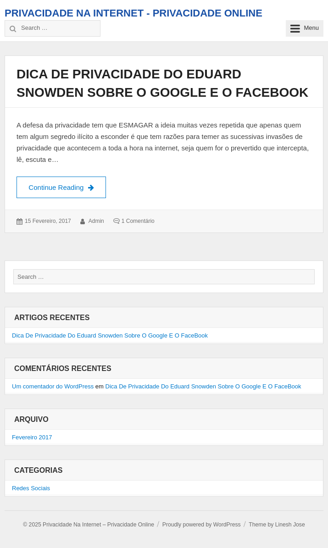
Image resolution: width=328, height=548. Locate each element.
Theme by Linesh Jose (277, 524)
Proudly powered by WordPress (201, 524)
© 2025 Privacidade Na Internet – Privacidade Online (88, 524)
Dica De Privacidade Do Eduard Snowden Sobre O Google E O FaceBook (110, 335)
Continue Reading (67, 186)
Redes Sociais (31, 488)
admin (96, 221)
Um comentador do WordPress (53, 386)
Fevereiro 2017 (32, 437)
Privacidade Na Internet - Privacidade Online (133, 13)
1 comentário (138, 221)
